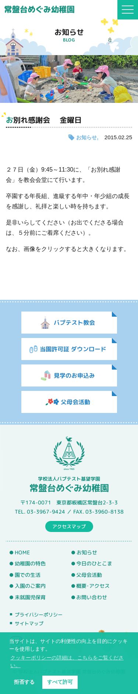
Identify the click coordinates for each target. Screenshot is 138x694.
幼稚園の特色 (30, 563)
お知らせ (86, 137)
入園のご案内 (30, 586)
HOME (22, 552)
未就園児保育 (30, 597)
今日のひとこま (94, 563)
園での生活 (27, 575)
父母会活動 (89, 575)
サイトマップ (29, 623)
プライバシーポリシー (39, 614)
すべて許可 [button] (60, 682)
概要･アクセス (93, 586)
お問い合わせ (91, 597)
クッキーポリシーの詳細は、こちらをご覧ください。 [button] (67, 661)
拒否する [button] (24, 682)
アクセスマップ (69, 526)
